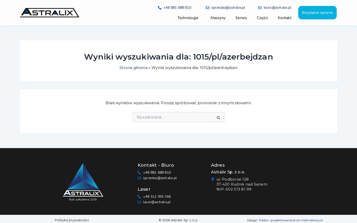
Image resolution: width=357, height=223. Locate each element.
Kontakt (285, 17)
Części (262, 17)
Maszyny (218, 17)
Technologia (188, 17)
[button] (189, 18)
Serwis (241, 17)
